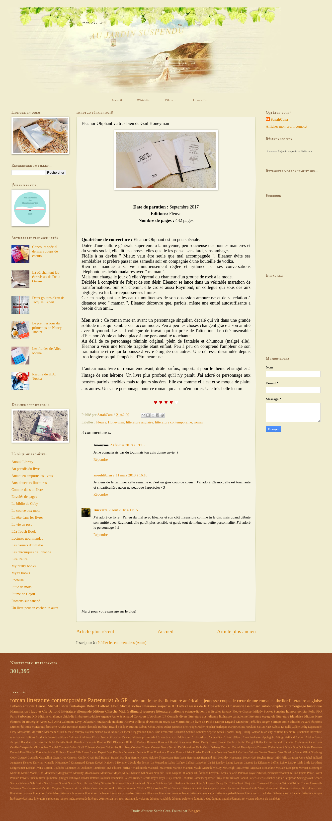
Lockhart (316, 762)
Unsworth (316, 783)
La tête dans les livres (27, 517)
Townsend (263, 783)
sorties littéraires (144, 706)
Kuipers (109, 762)
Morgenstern (64, 773)
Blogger (194, 811)
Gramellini (45, 757)
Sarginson (290, 778)
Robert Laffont (98, 706)
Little (307, 762)
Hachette (117, 721)
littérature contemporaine (173, 422)
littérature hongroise (72, 793)
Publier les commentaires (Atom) (121, 643)
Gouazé (22, 757)
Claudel (53, 747)
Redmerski (117, 778)
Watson (255, 732)
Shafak (63, 783)
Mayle (197, 768)
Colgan (100, 747)
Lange (229, 762)
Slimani (129, 783)
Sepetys (211, 732)
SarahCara (279, 119)
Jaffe (284, 757)
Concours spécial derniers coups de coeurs (45, 251)
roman (198, 422)
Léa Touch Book (23, 531)
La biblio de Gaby (24, 504)
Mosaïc (69, 732)
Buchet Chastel (236, 742)
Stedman (180, 783)
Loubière (59, 768)
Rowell (212, 778)
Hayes (144, 757)
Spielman (161, 783)
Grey (64, 757)
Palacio (233, 773)
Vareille (46, 788)
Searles (14, 783)
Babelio (16, 706)
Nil (143, 773)
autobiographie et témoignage (283, 706)
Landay (220, 762)
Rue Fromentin (164, 732)
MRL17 (127, 768)
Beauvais (90, 742)
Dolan (288, 747)
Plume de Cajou (23, 594)
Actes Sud (46, 721)
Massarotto (23, 732)
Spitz (171, 783)
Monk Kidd (36, 773)
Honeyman (116, 422)
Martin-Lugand (225, 721)
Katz (268, 726)
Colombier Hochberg (117, 747)
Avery (318, 737)
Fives (150, 752)
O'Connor (187, 773)
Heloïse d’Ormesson (161, 757)
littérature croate (312, 788)
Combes (136, 747)
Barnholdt (49, 742)
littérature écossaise (21, 798)
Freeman (222, 752)
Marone (177, 768)
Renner (137, 778)
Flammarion (19, 711)
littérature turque (312, 793)
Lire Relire (19, 559)
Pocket (268, 711)
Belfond (54, 711)
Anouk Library (22, 462)
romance (266, 700)
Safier (252, 778)
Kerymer (38, 762)
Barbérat (103, 726)
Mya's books (20, 573)
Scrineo (276, 721)
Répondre (100, 460)
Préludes (255, 721)
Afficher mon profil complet (286, 126)
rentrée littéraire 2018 (92, 798)
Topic (241, 783)
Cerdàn (14, 747)
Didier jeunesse (173, 726)
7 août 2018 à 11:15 (123, 510)
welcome (144, 798)
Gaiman (253, 752)
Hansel (115, 757)
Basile (69, 742)
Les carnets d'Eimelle (27, 545)
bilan (264, 732)
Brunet (222, 742)
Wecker (141, 788)
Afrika (195, 737)
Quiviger (63, 778)
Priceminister (37, 778)
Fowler (171, 752)
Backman (72, 726)
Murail (126, 773)
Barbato (38, 742)
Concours (140, 716)
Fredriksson (209, 752)
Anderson (255, 737)
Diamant (262, 747)
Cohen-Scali (77, 747)
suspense (164, 706)
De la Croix (203, 747)
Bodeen (141, 742)
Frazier (197, 752)
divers (183, 716)
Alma (246, 737)
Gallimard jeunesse (141, 711)
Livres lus (200, 100)
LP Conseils (170, 716)
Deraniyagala (249, 747)
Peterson (261, 773)
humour (291, 711)
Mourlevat (106, 773)
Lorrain (48, 768)
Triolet (297, 783)
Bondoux (123, 726)
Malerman (165, 768)
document (272, 788)
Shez (80, 783)
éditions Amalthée (160, 798)
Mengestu (292, 768)
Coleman (90, 747)
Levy (13, 732)
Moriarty (78, 773)
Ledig (303, 726)
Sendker (201, 732)
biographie (247, 788)
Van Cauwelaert (31, 788)
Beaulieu (79, 742)
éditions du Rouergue (24, 721)
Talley (219, 783)
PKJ (319, 711)
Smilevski (140, 783)
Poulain (14, 778)
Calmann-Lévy (72, 721)
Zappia (212, 788)
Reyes (154, 778)
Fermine (118, 752)
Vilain (86, 788)
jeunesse (211, 700)
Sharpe (72, 783)
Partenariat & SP (108, 700)
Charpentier (26, 747)
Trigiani (287, 783)
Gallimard (252, 706)
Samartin (179, 732)
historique (314, 706)
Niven (149, 773)
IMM (277, 757)
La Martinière (180, 721)
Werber (159, 788)
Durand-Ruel (17, 752)
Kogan (90, 762)
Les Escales (213, 711)
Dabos (159, 726)
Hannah (105, 757)
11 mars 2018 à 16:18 (131, 475)
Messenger (315, 768)
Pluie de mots (21, 587)
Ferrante (141, 752)
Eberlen (30, 752)
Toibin (233, 783)
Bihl (109, 742)
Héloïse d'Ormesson (148, 721)
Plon (295, 773)
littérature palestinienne (230, 793)
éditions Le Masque (119, 737)
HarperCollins (236, 726)
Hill (215, 757)
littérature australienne (203, 716)
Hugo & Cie (38, 711)
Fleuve (101, 422)
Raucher (105, 778)
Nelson (99, 732)
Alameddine (215, 737)
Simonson (118, 783)
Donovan (316, 747)
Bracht (174, 742)
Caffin (268, 742)
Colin (151, 726)
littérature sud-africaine (286, 793)
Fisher (201, 726)
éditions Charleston (229, 706)
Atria (57, 721)
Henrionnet (193, 757)
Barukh (60, 742)
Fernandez (130, 752)
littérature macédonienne (174, 793)
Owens (224, 773)
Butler (259, 742)
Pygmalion (139, 732)
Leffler (275, 762)
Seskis (39, 783)
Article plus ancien (236, 631)
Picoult (128, 732)
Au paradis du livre (25, 469)
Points (302, 773)
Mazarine (242, 721)
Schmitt (190, 732)
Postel (318, 773)
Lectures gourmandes (27, 538)
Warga (121, 788)
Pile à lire (171, 100)
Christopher (41, 747)
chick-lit (68, 716)
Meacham (50, 732)
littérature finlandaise (45, 793)
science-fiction (195, 711)
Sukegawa (209, 783)
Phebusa (17, 580)
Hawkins (251, 726)
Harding (125, 757)
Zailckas (202, 788)
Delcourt (226, 747)
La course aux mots (25, 511)
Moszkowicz (91, 773)
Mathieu (188, 768)
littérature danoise (21, 793)
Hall (97, 757)
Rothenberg (200, 778)
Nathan (89, 732)
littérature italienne (170, 711)
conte (285, 721)
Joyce (166, 721)
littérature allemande (76, 711)
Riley (169, 778)
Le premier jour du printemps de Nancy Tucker (47, 327)
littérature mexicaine (202, 793)
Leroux (292, 762)
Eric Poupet (189, 726)
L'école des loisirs (138, 762)
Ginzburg (316, 752)
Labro (171, 762)
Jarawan (293, 757)
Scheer (318, 778)
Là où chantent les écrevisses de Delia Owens (46, 276)
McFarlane (268, 768)
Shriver (87, 783)
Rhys (162, 778)
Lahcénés (200, 762)
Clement (64, 747)
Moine (25, 773)
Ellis (78, 752)
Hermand (206, 757)
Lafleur (190, 762)
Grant (56, 757)
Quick (150, 732)
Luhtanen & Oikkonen (78, 768)
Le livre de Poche (202, 721)
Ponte (310, 773)
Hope (246, 757)
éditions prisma (141, 737)
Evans (85, 752)
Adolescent (183, 737)
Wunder (176, 788)
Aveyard (15, 742)
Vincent (103, 788)
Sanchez (270, 778)
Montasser (50, 773)
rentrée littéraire (69, 798)
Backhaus (26, 742)
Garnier (272, 752)
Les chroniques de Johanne (31, 552)
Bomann (152, 742)
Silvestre (106, 783)
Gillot (306, 752)
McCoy (217, 768)
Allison (228, 737)
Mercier (303, 768)
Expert (102, 752)
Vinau (93, 788)
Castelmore (301, 742)
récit (121, 798)
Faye (109, 752)
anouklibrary (103, 475)
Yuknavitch (189, 788)
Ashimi (300, 737)
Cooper (146, 747)
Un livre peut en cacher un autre (35, 608)
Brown (213, 742)
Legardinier (315, 726)
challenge (55, 716)
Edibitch (61, 752)
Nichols (135, 773)
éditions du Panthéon (267, 798)
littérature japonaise (122, 793)
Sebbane (24, 783)
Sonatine (279, 711)
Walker (112, 788)
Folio (311, 711)
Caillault (278, 742)
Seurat (54, 783)
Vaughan (57, 788)
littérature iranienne (96, 793)
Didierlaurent (276, 747)
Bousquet (163, 742)
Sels (32, 783)
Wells (150, 788)
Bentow (101, 742)
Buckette (100, 510)
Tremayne (276, 783)
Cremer (155, 747)
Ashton (309, 737)
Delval (236, 747)
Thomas (230, 732)
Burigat (250, 742)
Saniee (280, 778)
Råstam (234, 778)
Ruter (226, 778)
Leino (283, 762)
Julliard (317, 757)
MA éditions (113, 768)
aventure (222, 788)
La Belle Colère (290, 726)
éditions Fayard (300, 721)
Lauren (238, 762)
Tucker (305, 783)
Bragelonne (185, 742)
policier (302, 711)
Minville (15, 773)
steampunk (131, 798)
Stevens (190, 783)
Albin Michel (120, 706)
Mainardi (153, 768)
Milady (258, 711)
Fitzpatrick (103, 721)
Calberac (289, 742)
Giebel (298, 752)
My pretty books (23, 566)
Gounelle (33, 757)
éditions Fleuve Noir (94, 737)
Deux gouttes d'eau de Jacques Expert (48, 300)
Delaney (215, 747)
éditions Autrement (69, 737)
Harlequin (221, 726)
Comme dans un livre (27, 490)
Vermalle (68, 788)
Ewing (93, 752)
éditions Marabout (32, 726)
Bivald (113, 726)
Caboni (143, 726)
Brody (204, 742)
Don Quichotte (301, 747)
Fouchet (210, 726)
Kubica (276, 726)
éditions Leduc (202, 798)
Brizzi (196, 742)
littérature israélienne (296, 732)
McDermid (243, 768)
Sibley (96, 783)
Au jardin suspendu (287, 151)
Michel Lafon (58, 706)
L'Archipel (154, 716)
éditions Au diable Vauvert (41, 737)
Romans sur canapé (25, 601)
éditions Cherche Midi (109, 711)
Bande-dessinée (88, 726)
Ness (107, 732)
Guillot (82, 757)
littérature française (146, 700)
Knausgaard (78, 762)
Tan (226, 783)
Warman (131, 788)
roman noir (111, 798)
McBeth (207, 768)
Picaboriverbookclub (279, 773)
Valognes (15, 788)
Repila (146, 778)
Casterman (315, 742)
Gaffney (243, 752)
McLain (280, 768)
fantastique (77, 706)
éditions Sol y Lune (243, 798)
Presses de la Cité (200, 706)
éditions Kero (313, 716)
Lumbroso (99, 768)
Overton (214, 773)
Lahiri (211, 762)
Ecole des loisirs (45, 752)
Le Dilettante (262, 762)
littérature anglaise (139, 422)
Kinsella (49, 762)
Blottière (131, 742)
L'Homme (121, 762)
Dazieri (173, 747)
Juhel (309, 757)
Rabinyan (74, 778)
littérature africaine (290, 788)
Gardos (263, 752)
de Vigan (259, 788)
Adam (161, 737)
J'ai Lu (260, 726)
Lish (300, 762)
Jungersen (16, 762)
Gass (280, 752)
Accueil (117, 100)
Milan (60, 732)
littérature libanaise (146, 793)
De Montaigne (186, 747)
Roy (219, 778)
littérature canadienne (233, 716)
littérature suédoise (87, 716)
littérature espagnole (262, 716)
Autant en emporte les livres (32, 476)
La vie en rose (21, 524)
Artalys (62, 726)
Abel (154, 737)
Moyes (117, 773)
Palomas (243, 773)
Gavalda (289, 752)
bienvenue (234, 788)
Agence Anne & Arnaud (117, 716)
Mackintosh (140, 768)
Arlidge (279, 737)
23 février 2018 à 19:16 (127, 445)
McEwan (255, 768)
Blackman (119, 742)
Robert (177, 778)
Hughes (261, 757)
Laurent (248, 762)
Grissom (72, 757)
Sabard (244, 778)
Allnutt (237, 737)
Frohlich (233, 752)
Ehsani (71, 752)
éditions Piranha (221, 798)
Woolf (167, 788)
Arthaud (290, 737)
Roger (266, 721)
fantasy (227, 711)
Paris (13, 716)
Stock (220, 732)
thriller (282, 700)
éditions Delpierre (182, 798)
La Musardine (159, 762)
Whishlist (144, 100)
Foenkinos (160, 752)
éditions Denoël (34, 706)
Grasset (247, 711)
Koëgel (99, 762)
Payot (252, 773)
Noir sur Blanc (162, 773)
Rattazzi (95, 778)
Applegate (268, 737)
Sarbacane (24, 716)
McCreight (229, 768)
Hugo (270, 757)
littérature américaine (183, 700)
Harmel (135, 757)
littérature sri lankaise (258, 793)
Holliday (223, 757)
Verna (78, 788)
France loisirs (184, 752)
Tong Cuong (243, 732)
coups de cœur (233, 700)
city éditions (275, 732)
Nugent (176, 773)
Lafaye (180, 762)
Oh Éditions (201, 773)
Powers (24, 778)
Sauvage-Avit (305, 778)
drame (252, 700)
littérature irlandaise (289, 716)
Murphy (79, 732)
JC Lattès (179, 706)
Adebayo (171, 737)
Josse (302, 757)
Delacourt (89, 721)
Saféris (260, 778)
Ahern (203, 737)
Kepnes (27, 762)
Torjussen (250, 783)
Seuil (47, 783)
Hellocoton (306, 151)
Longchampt (17, 768)
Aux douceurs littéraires (29, 483)
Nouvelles (117, 732)
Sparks (151, 783)
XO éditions (40, 716)
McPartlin (37, 732)
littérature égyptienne (46, 798)
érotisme (51, 726)
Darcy (164, 747)
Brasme (133, 726)
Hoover (129, 721)
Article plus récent (95, 631)
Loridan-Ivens (34, 768)
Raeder (85, 778)
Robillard (187, 778)
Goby (13, 757)
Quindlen (51, 778)
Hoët (253, 757)
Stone (199, 783)
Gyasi (90, 757)
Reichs (128, 778)
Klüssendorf (62, 762)
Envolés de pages (24, 497)
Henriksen (180, 757)
